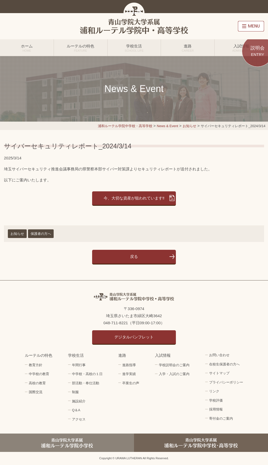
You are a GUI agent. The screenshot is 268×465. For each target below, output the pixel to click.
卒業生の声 (130, 383)
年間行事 (79, 365)
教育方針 (35, 365)
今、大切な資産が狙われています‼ (134, 198)
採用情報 (216, 409)
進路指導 (129, 365)
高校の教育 (37, 383)
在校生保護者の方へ (224, 364)
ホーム (27, 48)
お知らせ (17, 234)
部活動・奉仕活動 (85, 383)
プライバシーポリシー (226, 382)
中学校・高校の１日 (87, 374)
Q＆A (76, 410)
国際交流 (35, 392)
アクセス (79, 419)
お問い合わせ (219, 355)
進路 (187, 48)
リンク (214, 391)
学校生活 (134, 48)
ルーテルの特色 (80, 48)
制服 (75, 392)
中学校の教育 (39, 374)
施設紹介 (79, 401)
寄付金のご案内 (221, 418)
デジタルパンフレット (134, 337)
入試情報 (241, 48)
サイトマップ (219, 373)
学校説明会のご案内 (174, 365)
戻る (134, 256)
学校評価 (216, 400)
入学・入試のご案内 (174, 374)
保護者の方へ (41, 234)
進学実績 (129, 374)
